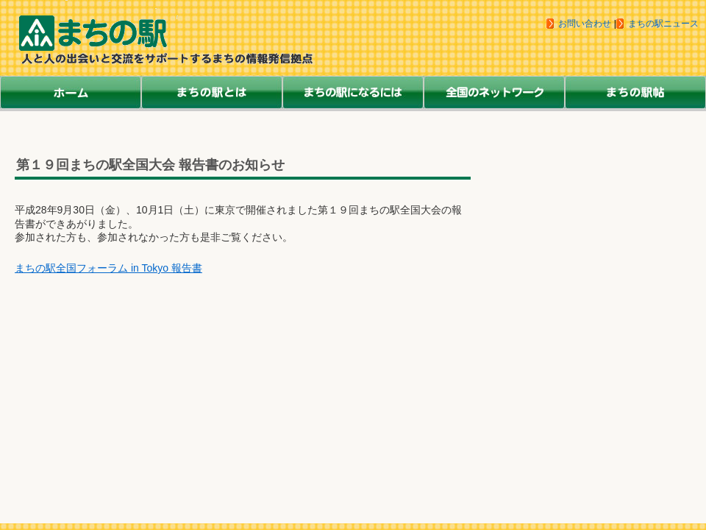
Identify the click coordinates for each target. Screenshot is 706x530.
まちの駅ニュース (663, 23)
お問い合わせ (584, 23)
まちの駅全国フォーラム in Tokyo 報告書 (108, 268)
